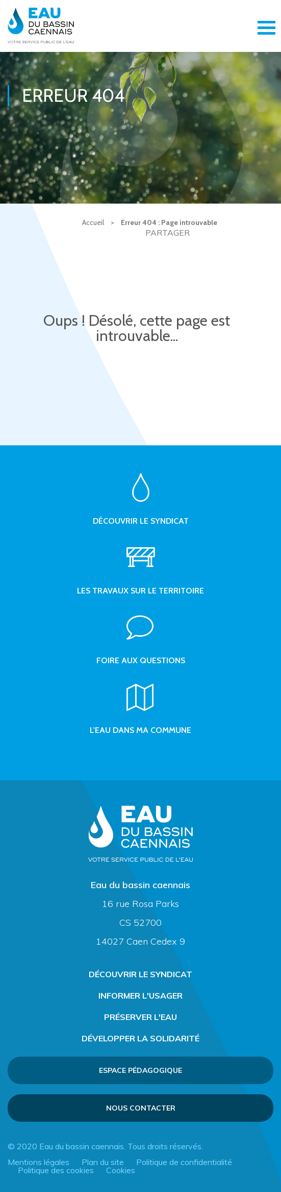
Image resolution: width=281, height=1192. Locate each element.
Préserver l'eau (140, 1017)
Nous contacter (140, 1108)
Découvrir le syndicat (140, 974)
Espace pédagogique (140, 1070)
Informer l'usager (140, 995)
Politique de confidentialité (184, 1162)
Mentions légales (38, 1162)
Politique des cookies (56, 1170)
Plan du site (103, 1162)
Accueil (93, 222)
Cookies (120, 1170)
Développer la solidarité (140, 1038)
